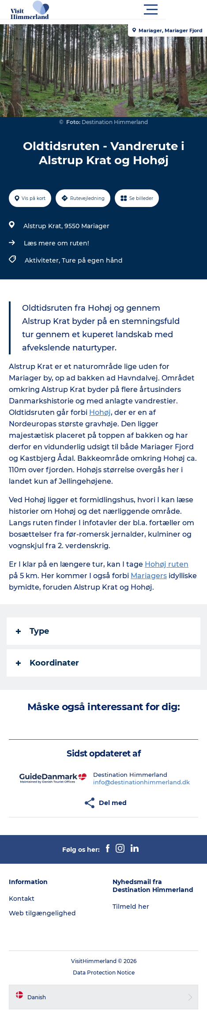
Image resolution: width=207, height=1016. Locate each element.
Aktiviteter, (43, 260)
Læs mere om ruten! (56, 243)
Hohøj (100, 412)
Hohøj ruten (166, 564)
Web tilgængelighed (42, 913)
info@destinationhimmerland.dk (141, 782)
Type (32, 631)
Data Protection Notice (104, 972)
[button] (143, 9)
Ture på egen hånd (92, 260)
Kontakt (21, 899)
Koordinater (47, 663)
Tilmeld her (131, 907)
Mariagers (149, 576)
